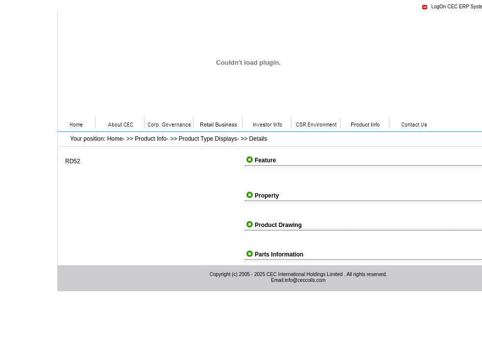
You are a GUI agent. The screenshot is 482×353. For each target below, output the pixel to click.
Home (115, 138)
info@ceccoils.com (305, 280)
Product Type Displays (208, 138)
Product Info (151, 138)
